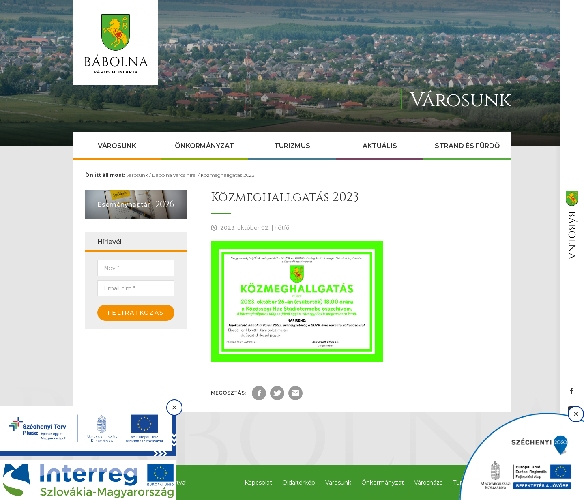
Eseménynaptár (123, 204)
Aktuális (380, 146)
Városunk (117, 146)
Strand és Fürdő (467, 146)
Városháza (428, 482)
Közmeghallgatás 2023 (227, 175)
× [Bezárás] (174, 407)
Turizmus (292, 146)
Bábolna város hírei (174, 175)
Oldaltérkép (298, 482)
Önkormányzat (204, 146)
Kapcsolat (258, 482)
